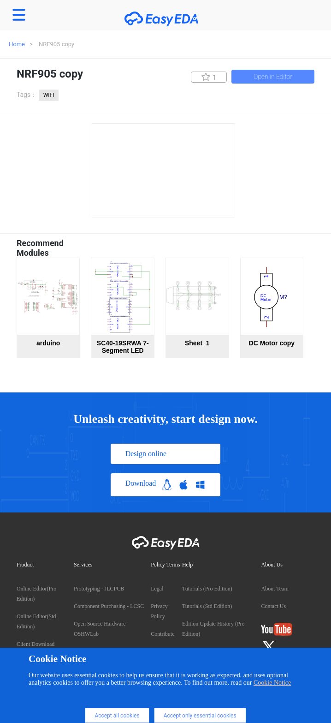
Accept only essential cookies (200, 715)
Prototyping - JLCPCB (99, 588)
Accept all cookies (117, 715)
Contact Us (273, 606)
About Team (274, 588)
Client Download (35, 644)
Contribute (162, 634)
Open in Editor (273, 76)
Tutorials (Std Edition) (207, 606)
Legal (157, 588)
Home (17, 44)
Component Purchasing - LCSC (109, 606)
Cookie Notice (272, 682)
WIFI (48, 95)
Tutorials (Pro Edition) (207, 588)
